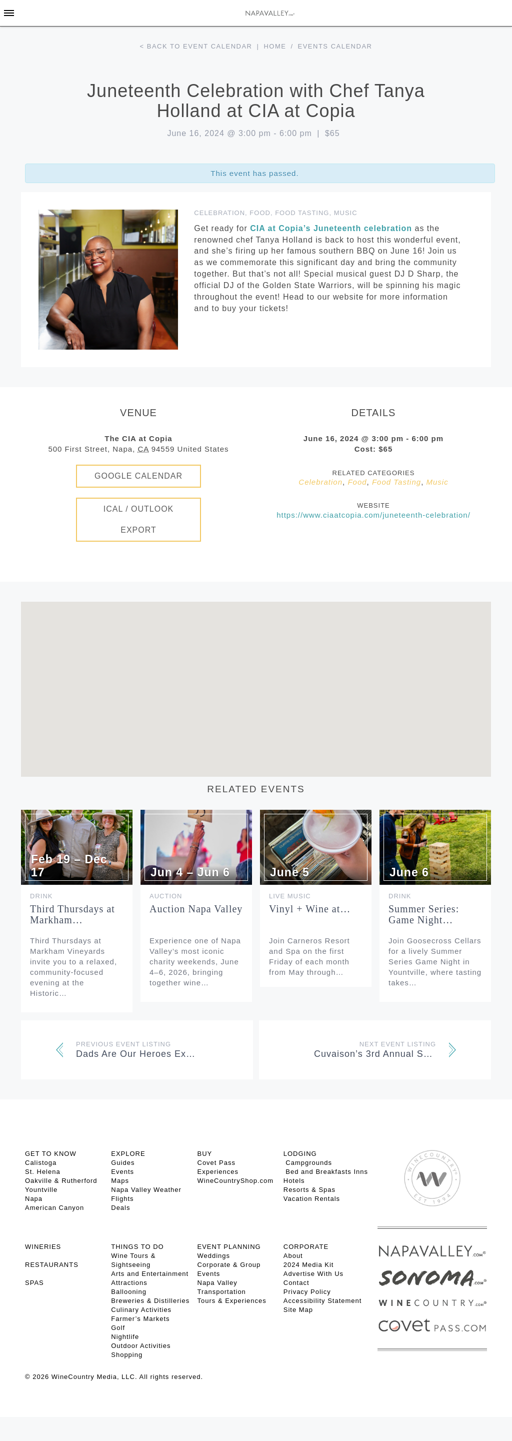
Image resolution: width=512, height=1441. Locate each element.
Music (346, 213)
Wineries (43, 1246)
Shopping (126, 1354)
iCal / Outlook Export (139, 519)
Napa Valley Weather (146, 1189)
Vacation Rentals (312, 1198)
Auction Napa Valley (196, 908)
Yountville (41, 1189)
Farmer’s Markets (140, 1318)
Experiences (218, 1171)
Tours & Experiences (232, 1300)
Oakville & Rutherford (61, 1180)
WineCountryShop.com (236, 1180)
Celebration (219, 213)
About (293, 1255)
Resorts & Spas (310, 1189)
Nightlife (125, 1336)
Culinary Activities (141, 1309)
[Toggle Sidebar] (9, 13)
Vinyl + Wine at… (309, 908)
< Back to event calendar (196, 46)
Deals (120, 1207)
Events (122, 1171)
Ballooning (128, 1291)
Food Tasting (302, 213)
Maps (120, 1180)
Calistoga (40, 1162)
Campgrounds (308, 1162)
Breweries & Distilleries (150, 1300)
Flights (122, 1198)
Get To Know (50, 1153)
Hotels (294, 1180)
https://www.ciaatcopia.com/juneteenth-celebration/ (373, 515)
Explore (128, 1153)
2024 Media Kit (309, 1264)
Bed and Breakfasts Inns (326, 1171)
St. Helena (42, 1171)
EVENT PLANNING (229, 1246)
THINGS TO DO (137, 1246)
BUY (205, 1153)
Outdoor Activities (140, 1345)
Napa (33, 1198)
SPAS (34, 1282)
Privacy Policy (307, 1291)
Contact (297, 1282)
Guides (122, 1162)
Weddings (214, 1255)
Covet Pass (217, 1162)
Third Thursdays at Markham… (72, 914)
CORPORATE (306, 1246)
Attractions (129, 1282)
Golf (118, 1327)
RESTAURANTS (51, 1264)
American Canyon (54, 1207)
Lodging (300, 1153)
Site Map (298, 1309)
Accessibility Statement (323, 1300)
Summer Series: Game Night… (423, 914)
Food (260, 213)
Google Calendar (138, 476)
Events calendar (335, 46)
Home (275, 46)
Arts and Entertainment (149, 1273)
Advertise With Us (314, 1273)
